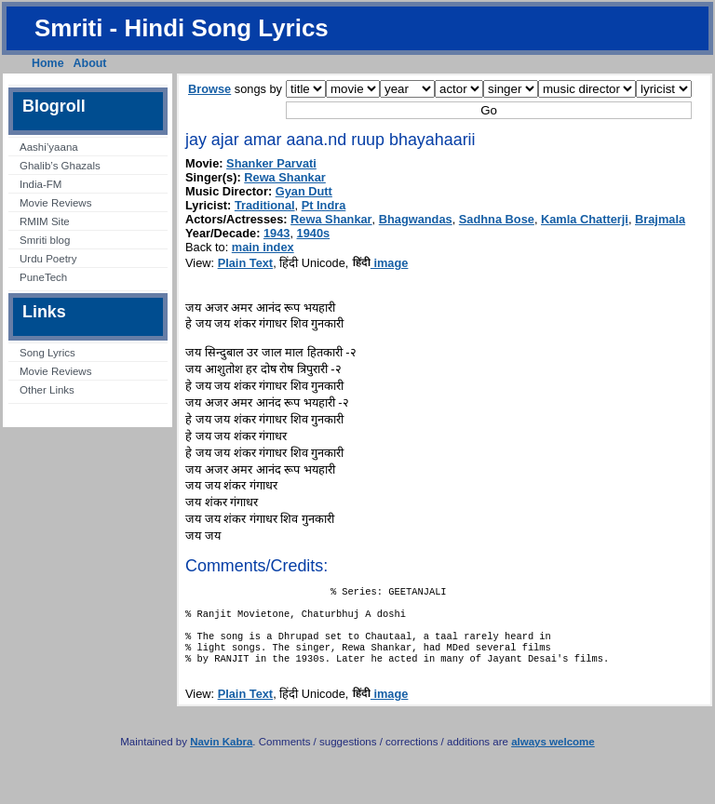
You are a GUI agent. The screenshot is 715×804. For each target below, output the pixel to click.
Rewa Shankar (285, 177)
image (380, 263)
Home (48, 63)
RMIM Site (45, 221)
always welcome (553, 756)
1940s (314, 233)
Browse (209, 89)
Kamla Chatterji (584, 219)
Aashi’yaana (49, 147)
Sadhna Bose (496, 219)
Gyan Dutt (304, 191)
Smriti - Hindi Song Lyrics (181, 28)
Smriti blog (45, 240)
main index (263, 247)
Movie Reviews (55, 202)
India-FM (40, 184)
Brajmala (660, 219)
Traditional (265, 205)
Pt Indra (324, 205)
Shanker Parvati (271, 163)
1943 (276, 233)
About (90, 63)
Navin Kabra (221, 756)
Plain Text (246, 263)
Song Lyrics (47, 352)
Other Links (47, 389)
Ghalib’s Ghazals (60, 165)
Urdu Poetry (48, 258)
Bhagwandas (415, 219)
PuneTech (43, 277)
